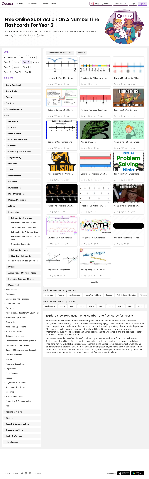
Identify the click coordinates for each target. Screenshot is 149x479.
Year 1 (22, 57)
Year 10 (7, 72)
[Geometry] (49, 295)
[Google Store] (137, 473)
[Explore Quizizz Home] (7, 3)
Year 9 (26, 67)
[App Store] (123, 473)
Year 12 (28, 72)
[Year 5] (81, 53)
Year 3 (7, 62)
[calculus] (109, 295)
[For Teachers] (32, 4)
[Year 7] (120, 306)
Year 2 (32, 57)
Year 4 (16, 62)
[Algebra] (61, 295)
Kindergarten (10, 57)
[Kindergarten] (50, 306)
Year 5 (26, 62)
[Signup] (142, 4)
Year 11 (18, 72)
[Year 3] (81, 306)
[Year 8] (130, 306)
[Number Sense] (74, 295)
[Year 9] (139, 306)
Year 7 (7, 67)
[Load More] (95, 282)
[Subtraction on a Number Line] (60, 53)
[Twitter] (22, 473)
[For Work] (19, 4)
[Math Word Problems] (93, 295)
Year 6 (36, 62)
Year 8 (16, 67)
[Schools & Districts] (49, 4)
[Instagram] (30, 473)
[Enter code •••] (120, 4)
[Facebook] (26, 473)
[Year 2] (72, 306)
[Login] (133, 4)
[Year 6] (110, 306)
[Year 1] (62, 306)
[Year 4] (91, 306)
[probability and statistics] (126, 295)
